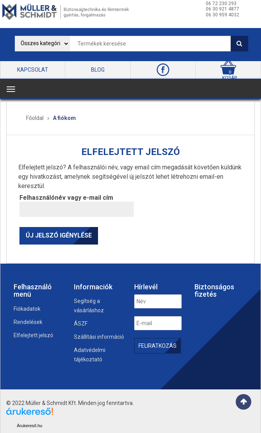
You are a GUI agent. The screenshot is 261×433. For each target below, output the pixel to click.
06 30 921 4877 (222, 9)
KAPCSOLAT (32, 70)
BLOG (98, 70)
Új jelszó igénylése (59, 235)
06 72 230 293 (221, 3)
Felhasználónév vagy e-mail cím (66, 198)
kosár (229, 78)
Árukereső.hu (29, 425)
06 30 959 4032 (222, 15)
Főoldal (35, 118)
